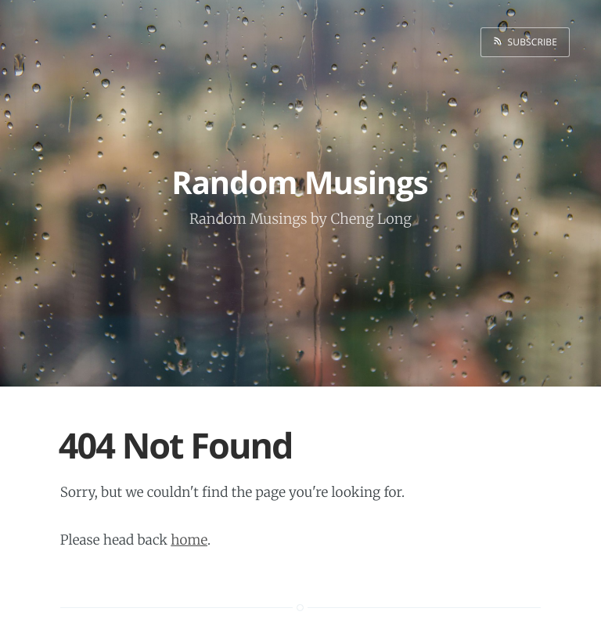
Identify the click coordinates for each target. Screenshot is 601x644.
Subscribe (529, 42)
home (189, 540)
